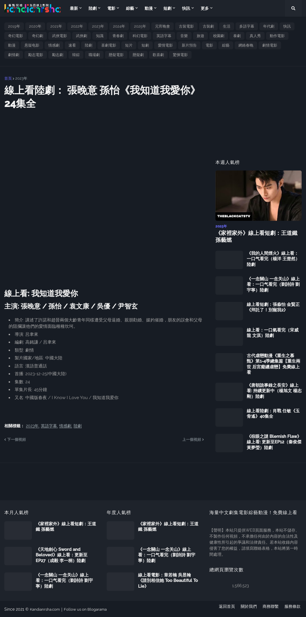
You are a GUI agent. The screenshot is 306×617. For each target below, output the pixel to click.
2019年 (14, 26)
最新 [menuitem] (74, 8)
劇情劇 (13, 55)
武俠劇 (81, 36)
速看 (72, 45)
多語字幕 (246, 26)
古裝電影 (186, 26)
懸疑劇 (138, 55)
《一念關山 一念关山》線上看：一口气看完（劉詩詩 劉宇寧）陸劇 (273, 284)
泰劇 (237, 36)
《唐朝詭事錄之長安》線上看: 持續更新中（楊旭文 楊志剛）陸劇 (274, 390)
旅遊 (200, 36)
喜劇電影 (108, 45)
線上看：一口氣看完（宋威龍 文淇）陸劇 (273, 332)
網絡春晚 (245, 45)
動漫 (12, 45)
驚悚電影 (180, 55)
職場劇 (94, 55)
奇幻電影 (15, 36)
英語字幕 (163, 36)
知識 (100, 36)
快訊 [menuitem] (186, 8)
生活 (226, 26)
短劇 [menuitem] (167, 8)
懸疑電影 (116, 55)
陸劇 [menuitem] (93, 8)
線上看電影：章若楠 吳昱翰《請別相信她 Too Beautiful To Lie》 (168, 580)
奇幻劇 (37, 36)
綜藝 (226, 45)
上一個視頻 (191, 439)
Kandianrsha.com (46, 608)
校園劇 (218, 36)
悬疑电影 (31, 45)
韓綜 (76, 55)
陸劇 (88, 45)
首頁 (8, 78)
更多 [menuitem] (205, 8)
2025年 (140, 26)
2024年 (119, 26)
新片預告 (189, 45)
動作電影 (277, 36)
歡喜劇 (158, 55)
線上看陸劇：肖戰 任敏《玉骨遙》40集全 (273, 413)
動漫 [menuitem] (149, 8)
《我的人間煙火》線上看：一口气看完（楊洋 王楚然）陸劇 (273, 258)
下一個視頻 (16, 439)
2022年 (77, 26)
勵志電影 (35, 55)
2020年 (35, 26)
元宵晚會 (162, 26)
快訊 (287, 26)
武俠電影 (59, 36)
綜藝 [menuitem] (130, 8)
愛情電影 (165, 45)
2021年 (56, 26)
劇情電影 (269, 45)
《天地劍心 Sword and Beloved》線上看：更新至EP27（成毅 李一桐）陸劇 (61, 554)
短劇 (145, 45)
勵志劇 (57, 55)
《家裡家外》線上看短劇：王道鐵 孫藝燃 (257, 236)
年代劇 (268, 26)
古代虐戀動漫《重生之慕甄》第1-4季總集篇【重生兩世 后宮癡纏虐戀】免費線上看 (273, 363)
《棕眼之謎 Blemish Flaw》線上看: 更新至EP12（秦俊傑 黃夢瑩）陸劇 (274, 441)
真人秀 (255, 36)
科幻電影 (140, 36)
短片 (129, 45)
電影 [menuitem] (111, 8)
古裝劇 (208, 26)
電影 (209, 45)
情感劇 (54, 45)
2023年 (98, 26)
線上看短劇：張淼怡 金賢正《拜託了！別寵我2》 (273, 306)
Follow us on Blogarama (89, 608)
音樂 (184, 36)
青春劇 (118, 36)
